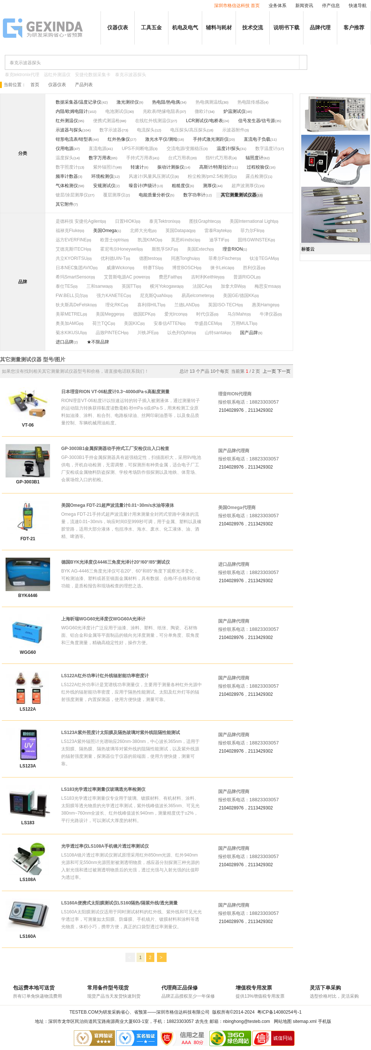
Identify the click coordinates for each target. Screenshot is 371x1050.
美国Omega (104, 230)
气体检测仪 (67, 185)
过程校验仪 (258, 167)
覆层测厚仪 (114, 195)
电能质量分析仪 (154, 195)
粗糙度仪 (181, 185)
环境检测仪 (102, 176)
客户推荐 (354, 27)
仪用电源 (64, 148)
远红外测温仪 (57, 74)
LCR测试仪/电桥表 (204, 120)
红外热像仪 (119, 139)
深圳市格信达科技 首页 (237, 5)
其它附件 (64, 204)
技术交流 (252, 27)
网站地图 (283, 1021)
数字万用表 (100, 157)
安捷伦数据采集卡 (93, 74)
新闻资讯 (304, 5)
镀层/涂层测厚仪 (72, 195)
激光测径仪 (127, 102)
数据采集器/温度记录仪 (78, 102)
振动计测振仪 (170, 167)
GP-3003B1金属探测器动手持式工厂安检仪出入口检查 (115, 448)
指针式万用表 (219, 157)
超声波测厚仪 (245, 185)
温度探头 (64, 157)
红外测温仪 (67, 120)
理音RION (233, 249)
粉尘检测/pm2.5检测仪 (210, 176)
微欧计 (201, 111)
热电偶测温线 (209, 102)
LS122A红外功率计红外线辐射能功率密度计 (105, 675)
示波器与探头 (69, 130)
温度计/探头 (228, 148)
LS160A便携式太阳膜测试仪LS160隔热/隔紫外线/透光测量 (119, 903)
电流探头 (146, 130)
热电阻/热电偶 (166, 102)
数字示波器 (110, 130)
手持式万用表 (139, 157)
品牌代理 (320, 27)
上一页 (269, 371)
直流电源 (97, 148)
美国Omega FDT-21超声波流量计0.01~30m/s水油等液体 (117, 505)
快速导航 (358, 5)
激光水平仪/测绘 (161, 139)
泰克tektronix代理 (22, 74)
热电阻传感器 (250, 102)
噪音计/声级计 (143, 185)
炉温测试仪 (234, 111)
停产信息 (331, 5)
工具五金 (151, 27)
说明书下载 (286, 27)
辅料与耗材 (219, 27)
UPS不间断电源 (137, 148)
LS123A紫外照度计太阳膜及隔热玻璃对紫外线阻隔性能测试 (120, 732)
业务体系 (277, 5)
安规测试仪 (104, 185)
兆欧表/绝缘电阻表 (161, 111)
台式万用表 (179, 157)
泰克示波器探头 (130, 74)
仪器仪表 (117, 27)
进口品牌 (64, 342)
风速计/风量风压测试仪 (151, 176)
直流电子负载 (257, 139)
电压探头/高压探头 (188, 130)
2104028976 (231, 410)
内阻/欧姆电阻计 (72, 111)
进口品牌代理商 (233, 564)
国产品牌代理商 (233, 450)
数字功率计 (194, 195)
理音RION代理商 (235, 394)
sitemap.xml (304, 1021)
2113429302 (260, 410)
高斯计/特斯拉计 (215, 167)
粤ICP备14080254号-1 (279, 1012)
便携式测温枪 (106, 120)
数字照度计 (67, 167)
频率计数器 (67, 176)
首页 (34, 84)
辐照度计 (254, 157)
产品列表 (84, 84)
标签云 (308, 249)
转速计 (137, 167)
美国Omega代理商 (237, 507)
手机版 (324, 1021)
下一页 (283, 371)
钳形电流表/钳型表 (74, 139)
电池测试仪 (116, 111)
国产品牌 (249, 332)
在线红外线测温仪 (153, 120)
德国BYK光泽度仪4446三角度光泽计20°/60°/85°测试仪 (115, 562)
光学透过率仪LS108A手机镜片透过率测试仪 (105, 846)
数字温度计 (266, 148)
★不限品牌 (98, 342)
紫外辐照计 (104, 167)
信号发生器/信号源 (256, 120)
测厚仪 (209, 185)
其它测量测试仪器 (238, 195)
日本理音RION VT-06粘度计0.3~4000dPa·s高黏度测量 (115, 391)
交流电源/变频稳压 (185, 148)
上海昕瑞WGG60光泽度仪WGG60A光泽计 (103, 619)
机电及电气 (185, 27)
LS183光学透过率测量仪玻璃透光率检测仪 (103, 789)
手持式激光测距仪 (211, 139)
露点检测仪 (257, 176)
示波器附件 (233, 130)
